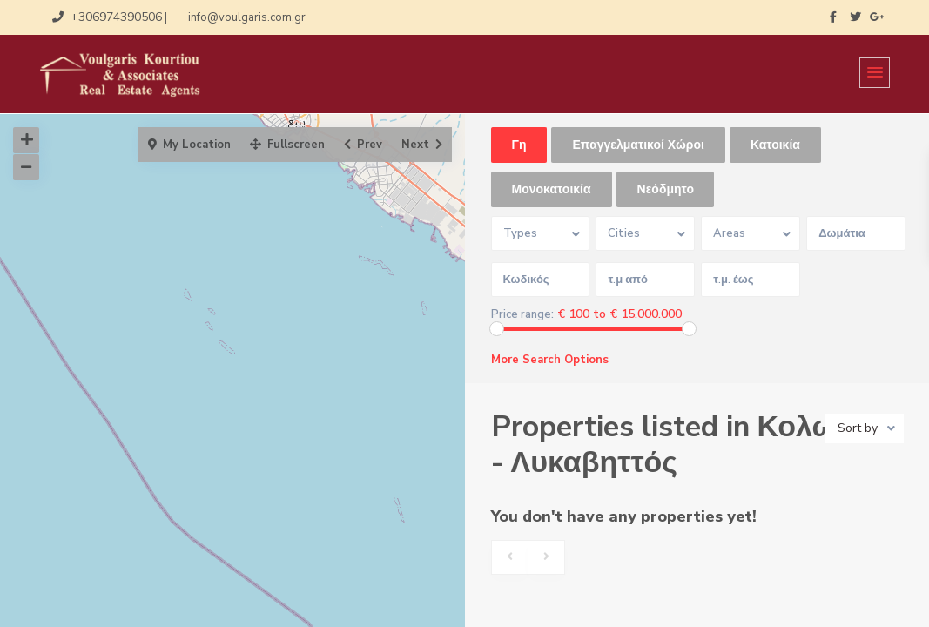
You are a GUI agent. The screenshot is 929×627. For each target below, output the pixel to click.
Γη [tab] (519, 145)
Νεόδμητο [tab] (665, 189)
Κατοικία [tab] (775, 145)
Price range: (522, 314)
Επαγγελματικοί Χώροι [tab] (637, 145)
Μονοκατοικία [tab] (551, 189)
